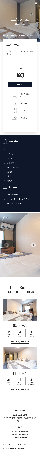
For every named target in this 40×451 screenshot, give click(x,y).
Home (5, 445)
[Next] (33, 245)
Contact (31, 445)
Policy (25, 445)
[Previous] (6, 245)
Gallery (33, 35)
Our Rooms (12, 445)
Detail (5, 35)
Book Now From (20, 342)
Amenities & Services (19, 35)
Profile (20, 445)
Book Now (20, 85)
